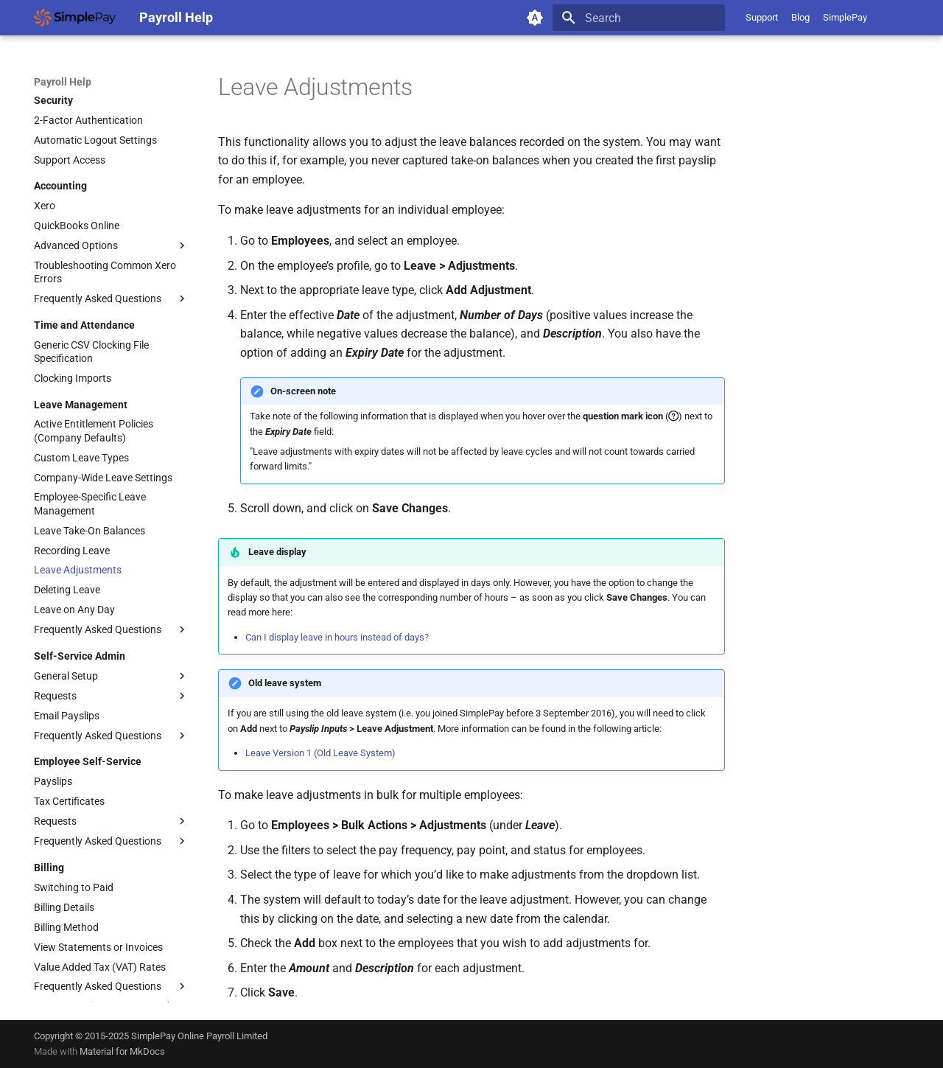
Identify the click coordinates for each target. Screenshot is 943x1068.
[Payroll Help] (75, 17)
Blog (800, 17)
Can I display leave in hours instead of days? (337, 637)
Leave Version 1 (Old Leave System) (320, 752)
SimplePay (845, 17)
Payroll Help (62, 82)
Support (762, 17)
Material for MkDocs (122, 1051)
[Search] (639, 17)
